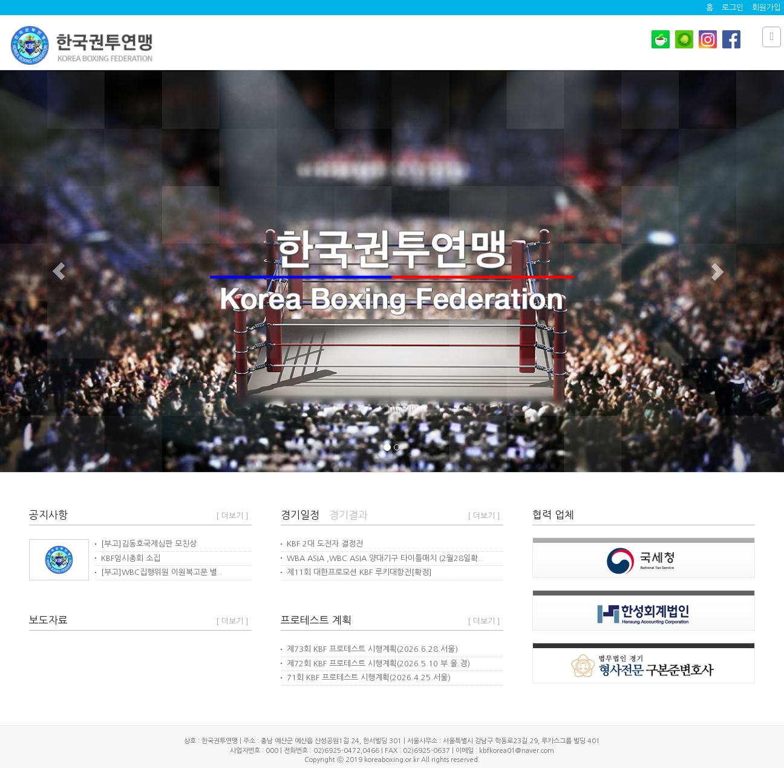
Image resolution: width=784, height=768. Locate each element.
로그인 (732, 7)
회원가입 (766, 7)
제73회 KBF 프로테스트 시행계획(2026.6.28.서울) (369, 649)
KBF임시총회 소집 (127, 558)
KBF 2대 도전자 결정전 (322, 544)
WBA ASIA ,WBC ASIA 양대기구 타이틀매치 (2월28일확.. (382, 558)
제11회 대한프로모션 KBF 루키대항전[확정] (356, 572)
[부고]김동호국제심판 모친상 (146, 544)
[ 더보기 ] (232, 516)
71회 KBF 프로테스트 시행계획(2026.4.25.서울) (366, 677)
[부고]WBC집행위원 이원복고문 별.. (158, 572)
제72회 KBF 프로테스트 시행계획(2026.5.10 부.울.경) (375, 664)
